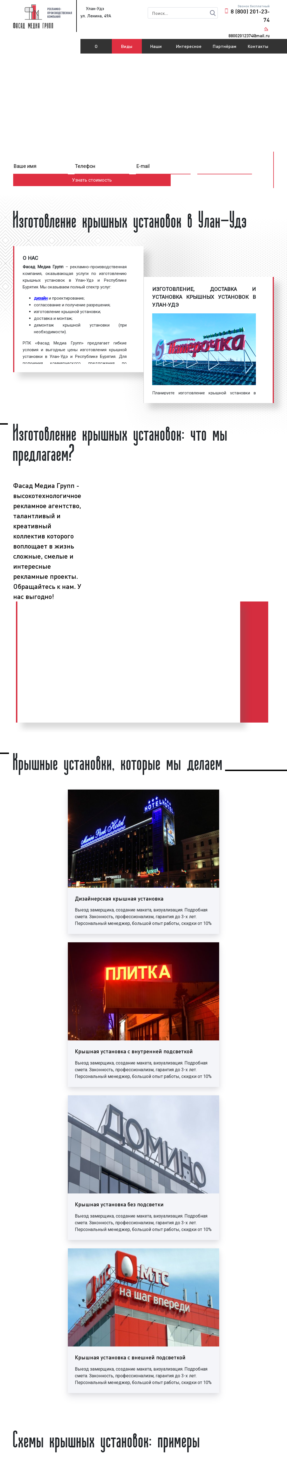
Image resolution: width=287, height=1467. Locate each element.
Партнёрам (224, 46)
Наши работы (156, 48)
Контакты (257, 46)
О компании (96, 48)
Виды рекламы (127, 48)
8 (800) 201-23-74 (250, 15)
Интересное (189, 46)
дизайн (41, 298)
